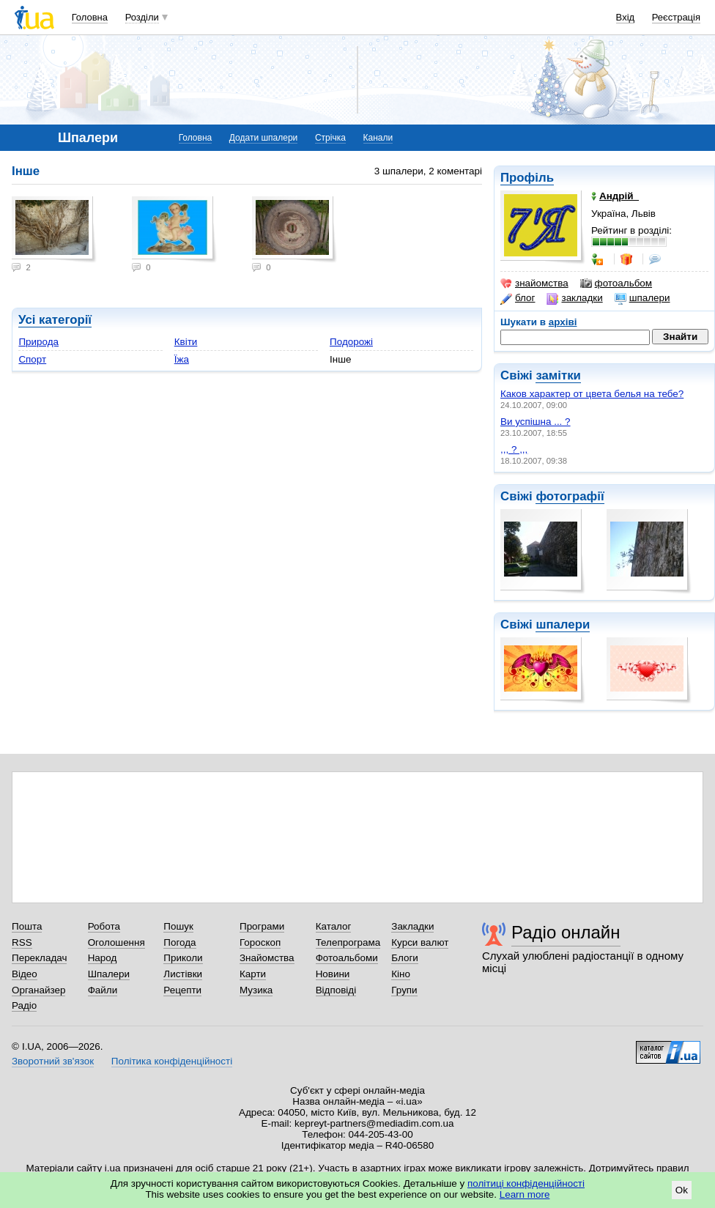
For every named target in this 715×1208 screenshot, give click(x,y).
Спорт (32, 359)
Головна (90, 17)
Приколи (182, 957)
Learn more (525, 1194)
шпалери (642, 298)
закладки (574, 298)
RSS (22, 942)
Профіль (527, 178)
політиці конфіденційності (526, 1183)
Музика (256, 990)
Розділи (142, 17)
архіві (563, 321)
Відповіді (336, 990)
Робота (104, 926)
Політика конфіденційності (171, 1061)
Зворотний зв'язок (53, 1061)
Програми (262, 926)
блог (517, 298)
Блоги (404, 957)
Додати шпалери (263, 138)
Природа (38, 341)
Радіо (24, 1005)
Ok (681, 1190)
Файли (103, 990)
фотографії (570, 496)
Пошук (178, 926)
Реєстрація (676, 17)
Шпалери (109, 973)
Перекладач (39, 957)
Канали (378, 138)
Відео (24, 973)
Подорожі (351, 341)
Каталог (334, 926)
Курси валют (419, 942)
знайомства (534, 283)
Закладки (412, 926)
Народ (102, 957)
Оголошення (116, 942)
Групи (404, 990)
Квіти (186, 341)
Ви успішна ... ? (535, 421)
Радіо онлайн (565, 932)
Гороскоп (260, 942)
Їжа (181, 359)
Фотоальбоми (347, 957)
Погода (179, 942)
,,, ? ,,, (513, 449)
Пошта (27, 926)
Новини (333, 973)
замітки (558, 375)
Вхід (625, 17)
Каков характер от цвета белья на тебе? (591, 393)
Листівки (182, 973)
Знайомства (267, 957)
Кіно (400, 973)
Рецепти (182, 990)
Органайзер (38, 990)
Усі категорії (55, 320)
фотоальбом (616, 283)
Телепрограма (348, 942)
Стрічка (330, 138)
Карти (253, 973)
